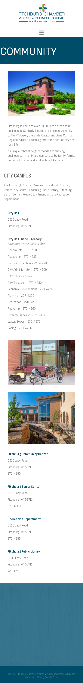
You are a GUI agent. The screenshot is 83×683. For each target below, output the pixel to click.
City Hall (13, 213)
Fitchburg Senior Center (24, 487)
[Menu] (41, 32)
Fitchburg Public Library (24, 551)
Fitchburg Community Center (28, 454)
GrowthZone (51, 677)
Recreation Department (24, 519)
